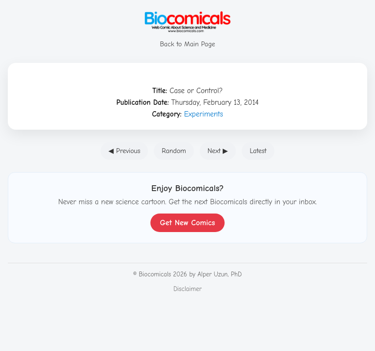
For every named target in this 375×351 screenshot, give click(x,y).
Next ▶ (218, 151)
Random (174, 151)
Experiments (203, 114)
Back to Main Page (187, 39)
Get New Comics (187, 222)
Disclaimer (187, 288)
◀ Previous (124, 151)
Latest (258, 151)
